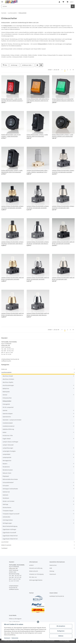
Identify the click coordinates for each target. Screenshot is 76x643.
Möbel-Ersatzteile (6, 545)
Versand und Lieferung (35, 568)
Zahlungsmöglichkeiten (35, 580)
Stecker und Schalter (8, 501)
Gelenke (5, 410)
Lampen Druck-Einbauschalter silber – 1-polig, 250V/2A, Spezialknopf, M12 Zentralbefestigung (37, 171)
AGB (51, 568)
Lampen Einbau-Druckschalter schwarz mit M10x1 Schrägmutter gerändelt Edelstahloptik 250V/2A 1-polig (63, 171)
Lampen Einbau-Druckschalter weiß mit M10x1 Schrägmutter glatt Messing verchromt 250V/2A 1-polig (38, 314)
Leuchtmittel (4, 542)
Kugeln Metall (7, 438)
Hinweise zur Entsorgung (36, 574)
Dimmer (5, 395)
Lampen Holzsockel (8, 445)
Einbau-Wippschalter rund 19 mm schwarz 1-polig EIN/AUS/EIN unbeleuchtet (11, 135)
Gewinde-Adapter (8, 413)
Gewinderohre (7, 416)
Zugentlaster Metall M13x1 (10, 539)
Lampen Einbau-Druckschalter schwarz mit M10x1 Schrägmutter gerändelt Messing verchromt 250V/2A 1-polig (38, 207)
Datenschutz (15, 638)
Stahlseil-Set (6, 492)
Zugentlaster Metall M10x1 (10, 535)
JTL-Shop (67, 640)
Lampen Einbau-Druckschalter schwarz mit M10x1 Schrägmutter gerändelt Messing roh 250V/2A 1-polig (12, 207)
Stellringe (5, 504)
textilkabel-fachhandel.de (57, 596)
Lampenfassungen (8, 448)
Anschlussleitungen (8, 385)
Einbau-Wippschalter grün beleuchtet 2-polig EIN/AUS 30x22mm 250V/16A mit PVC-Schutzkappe (63, 100)
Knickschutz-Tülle (8, 435)
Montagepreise (7, 460)
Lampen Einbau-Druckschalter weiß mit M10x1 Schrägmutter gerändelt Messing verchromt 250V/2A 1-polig (38, 278)
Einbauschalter (7, 401)
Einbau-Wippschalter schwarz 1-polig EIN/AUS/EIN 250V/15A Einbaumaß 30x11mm (11, 171)
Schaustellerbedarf (8, 482)
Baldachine (6, 388)
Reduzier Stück (7, 473)
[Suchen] (73, 6)
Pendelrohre (6, 467)
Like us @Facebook (14, 622)
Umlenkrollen (6, 517)
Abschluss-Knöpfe (8, 376)
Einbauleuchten (7, 398)
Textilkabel (4, 548)
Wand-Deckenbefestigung (10, 526)
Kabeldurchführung (8, 429)
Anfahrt (31, 565)
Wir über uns (33, 577)
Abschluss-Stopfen (8, 382)
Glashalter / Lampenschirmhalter (12, 420)
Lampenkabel (6, 454)
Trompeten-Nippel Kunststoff (11, 514)
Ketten (4, 432)
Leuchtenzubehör (6, 372)
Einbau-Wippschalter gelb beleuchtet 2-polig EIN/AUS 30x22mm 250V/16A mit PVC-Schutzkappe (38, 100)
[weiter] (73, 69)
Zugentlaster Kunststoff (9, 532)
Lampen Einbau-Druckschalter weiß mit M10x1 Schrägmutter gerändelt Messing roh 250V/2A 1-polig (12, 278)
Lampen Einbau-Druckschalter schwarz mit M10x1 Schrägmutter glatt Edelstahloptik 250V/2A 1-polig (63, 207)
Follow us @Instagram (15, 618)
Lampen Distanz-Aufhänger (10, 442)
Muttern (5, 463)
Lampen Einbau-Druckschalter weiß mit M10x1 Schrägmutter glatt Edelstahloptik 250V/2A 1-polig (63, 278)
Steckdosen (6, 498)
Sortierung (14, 65)
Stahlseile (5, 495)
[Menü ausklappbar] (2, 1)
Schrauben (6, 485)
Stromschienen (7, 507)
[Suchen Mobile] (36, 6)
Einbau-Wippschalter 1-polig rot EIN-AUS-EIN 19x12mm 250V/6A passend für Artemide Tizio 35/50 (12, 100)
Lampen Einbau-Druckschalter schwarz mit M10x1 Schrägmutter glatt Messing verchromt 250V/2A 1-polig (38, 242)
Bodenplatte (6, 391)
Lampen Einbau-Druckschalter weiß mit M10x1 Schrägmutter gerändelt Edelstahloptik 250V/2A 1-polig (63, 242)
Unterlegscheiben (8, 520)
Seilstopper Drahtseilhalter (10, 489)
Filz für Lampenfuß (8, 407)
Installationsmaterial (8, 426)
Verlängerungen (7, 523)
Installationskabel (8, 423)
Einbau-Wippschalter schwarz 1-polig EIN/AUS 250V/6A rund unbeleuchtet (62, 135)
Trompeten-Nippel (8, 510)
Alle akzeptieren (61, 626)
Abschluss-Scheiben (8, 379)
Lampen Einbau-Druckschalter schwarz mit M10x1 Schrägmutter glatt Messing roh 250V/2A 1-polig (12, 242)
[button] (59, 2)
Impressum (7, 638)
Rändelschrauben (8, 470)
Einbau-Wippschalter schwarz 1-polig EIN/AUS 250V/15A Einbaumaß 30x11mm (37, 135)
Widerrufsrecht (33, 571)
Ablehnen (60, 636)
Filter (5, 65)
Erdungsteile (6, 404)
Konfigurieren (60, 631)
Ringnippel (6, 476)
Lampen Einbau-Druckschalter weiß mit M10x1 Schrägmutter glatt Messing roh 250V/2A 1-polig (12, 314)
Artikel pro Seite (27, 65)
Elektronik (4, 369)
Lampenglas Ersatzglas (9, 451)
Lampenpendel (7, 457)
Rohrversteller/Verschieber (10, 479)
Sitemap (52, 571)
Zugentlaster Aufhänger (9, 529)
